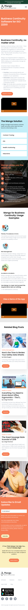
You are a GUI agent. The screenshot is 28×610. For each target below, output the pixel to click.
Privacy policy (21, 605)
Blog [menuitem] (12, 584)
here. (20, 2)
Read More (14, 351)
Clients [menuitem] (20, 580)
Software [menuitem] (3, 580)
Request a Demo (7, 93)
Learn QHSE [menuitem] (4, 584)
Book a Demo (14, 560)
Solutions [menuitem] (12, 580)
